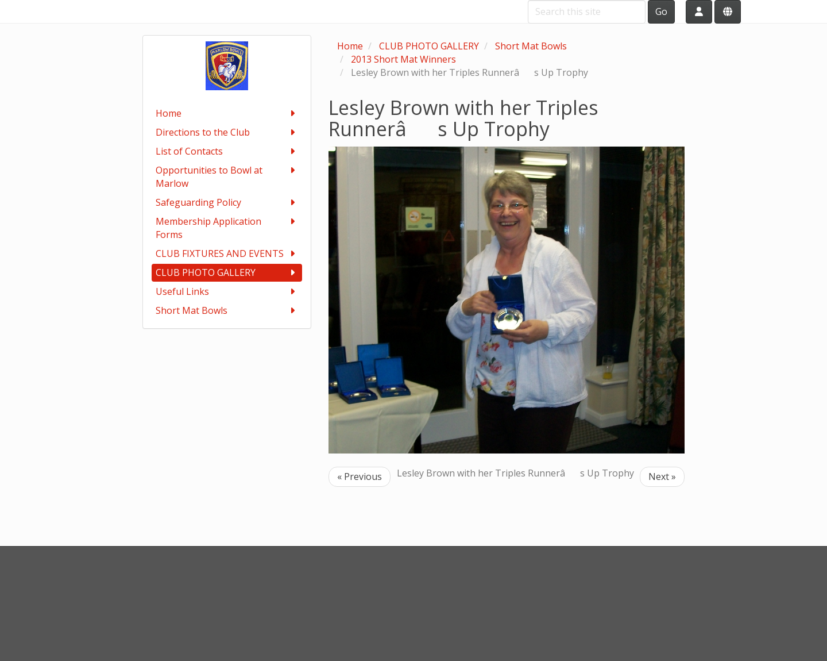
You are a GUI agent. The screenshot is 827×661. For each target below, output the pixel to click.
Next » (662, 476)
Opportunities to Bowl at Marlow (227, 177)
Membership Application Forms (227, 228)
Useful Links (227, 291)
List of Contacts (227, 151)
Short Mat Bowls (227, 310)
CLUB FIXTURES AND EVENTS (227, 253)
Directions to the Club (227, 132)
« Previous (359, 476)
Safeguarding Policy (227, 202)
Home (227, 113)
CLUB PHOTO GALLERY (227, 272)
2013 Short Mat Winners (403, 59)
